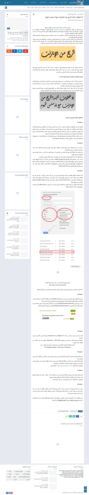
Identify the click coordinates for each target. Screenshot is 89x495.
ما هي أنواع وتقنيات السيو (65, 379)
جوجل (48, 7)
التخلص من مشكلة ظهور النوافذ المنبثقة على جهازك (13, 234)
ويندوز (32, 7)
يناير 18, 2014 (15, 252)
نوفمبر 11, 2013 (15, 224)
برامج (40, 7)
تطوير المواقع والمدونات (63, 411)
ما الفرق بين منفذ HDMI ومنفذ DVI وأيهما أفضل (13, 248)
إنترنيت (28, 471)
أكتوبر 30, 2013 (15, 231)
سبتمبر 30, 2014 (15, 216)
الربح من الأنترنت (69, 7)
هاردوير (36, 7)
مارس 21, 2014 (15, 245)
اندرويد (28, 7)
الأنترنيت (55, 7)
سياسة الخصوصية (54, 2)
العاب (51, 7)
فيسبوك (44, 7)
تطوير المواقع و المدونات (79, 7)
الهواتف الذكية (62, 7)
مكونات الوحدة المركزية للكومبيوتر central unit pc (13, 227)
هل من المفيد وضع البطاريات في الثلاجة (13, 241)
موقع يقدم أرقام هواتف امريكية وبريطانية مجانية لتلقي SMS (13, 220)
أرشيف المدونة (63, 2)
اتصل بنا (26, 2)
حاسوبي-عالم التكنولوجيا (76, 3)
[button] (77, 416)
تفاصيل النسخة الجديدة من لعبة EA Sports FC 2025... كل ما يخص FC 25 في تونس (18, 34)
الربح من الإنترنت (71, 14)
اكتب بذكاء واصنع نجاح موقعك (64, 366)
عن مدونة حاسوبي (43, 2)
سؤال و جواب (33, 2)
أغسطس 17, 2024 (24, 30)
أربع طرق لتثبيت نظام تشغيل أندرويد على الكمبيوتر (13, 255)
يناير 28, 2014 (15, 238)
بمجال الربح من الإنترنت (59, 29)
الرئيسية (80, 14)
